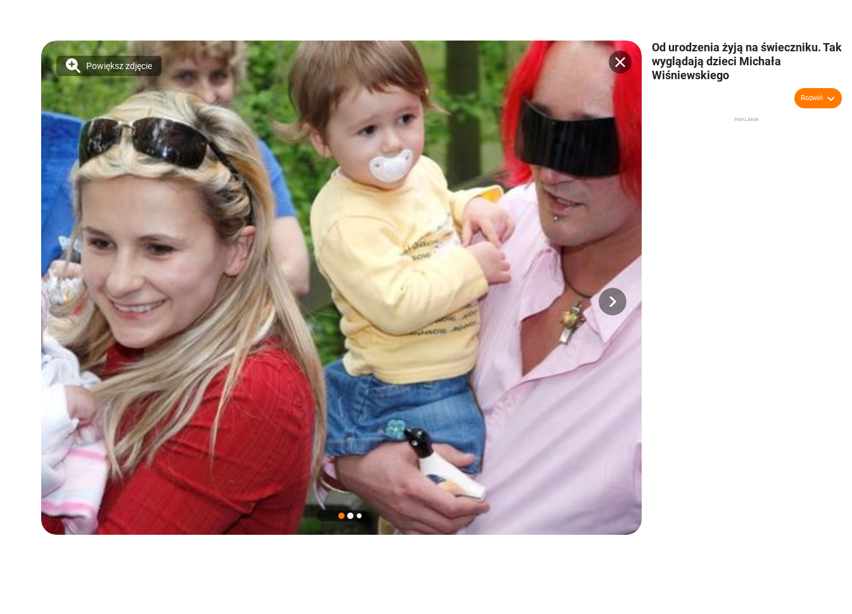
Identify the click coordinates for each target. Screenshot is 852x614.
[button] (612, 302)
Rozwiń (812, 98)
